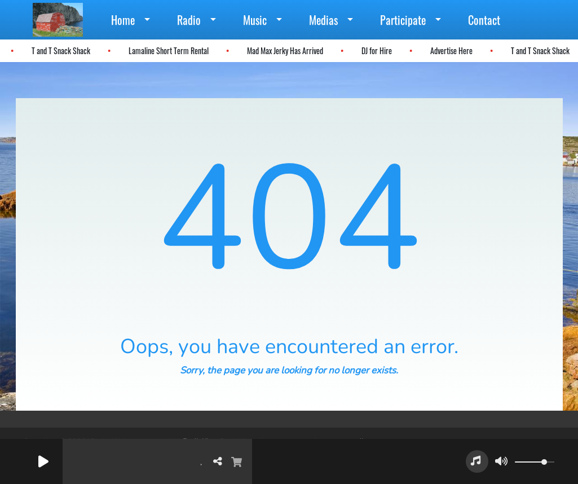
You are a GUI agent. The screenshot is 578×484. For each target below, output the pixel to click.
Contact (484, 19)
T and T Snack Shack (57, 50)
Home (123, 19)
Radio (189, 19)
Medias (323, 19)
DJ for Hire (373, 50)
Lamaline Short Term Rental (165, 50)
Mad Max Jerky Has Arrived (282, 50)
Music (255, 19)
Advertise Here (448, 50)
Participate (403, 19)
